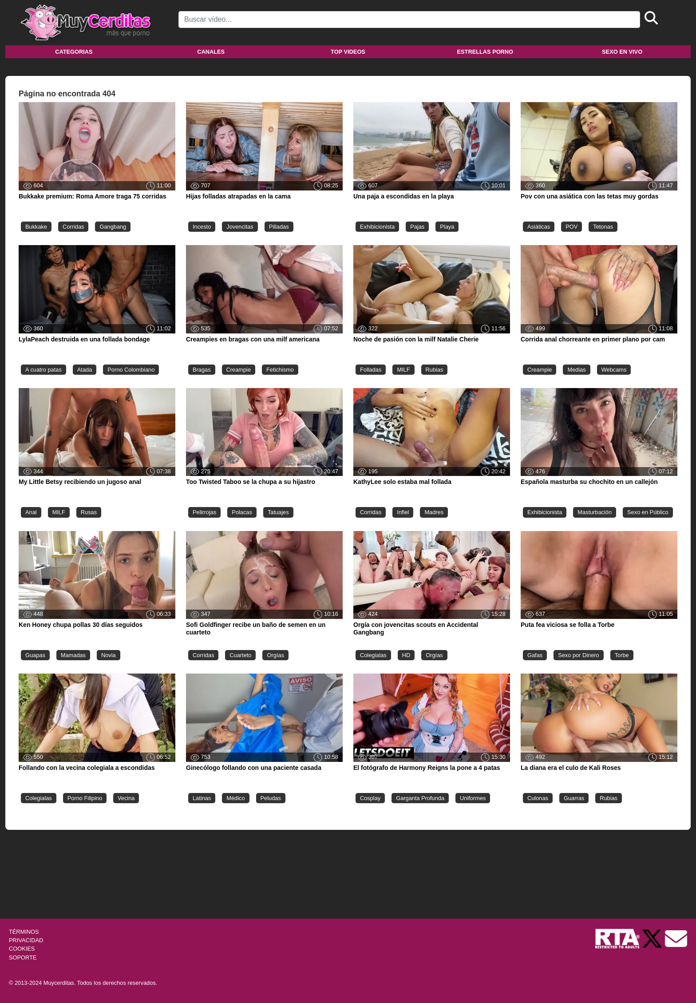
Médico (235, 798)
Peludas (271, 798)
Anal (31, 512)
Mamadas (73, 655)
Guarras (574, 798)
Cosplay (370, 798)
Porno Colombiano (130, 369)
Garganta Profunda (420, 798)
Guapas (35, 655)
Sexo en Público (647, 512)
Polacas (242, 512)
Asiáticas (538, 226)
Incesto (202, 226)
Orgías (275, 655)
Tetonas (603, 226)
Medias (576, 369)
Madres (433, 512)
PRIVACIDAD (26, 940)
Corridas (73, 226)
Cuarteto (240, 655)
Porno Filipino (84, 798)
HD (406, 655)
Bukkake (36, 226)
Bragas (202, 369)
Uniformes (473, 798)
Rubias (434, 369)
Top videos (348, 51)
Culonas (537, 798)
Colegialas (373, 655)
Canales (211, 51)
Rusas (89, 512)
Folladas (370, 369)
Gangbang (112, 226)
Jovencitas (239, 226)
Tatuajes (278, 512)
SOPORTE (22, 957)
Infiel (403, 512)
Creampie (238, 369)
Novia (108, 655)
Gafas (534, 655)
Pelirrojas (204, 512)
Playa (447, 226)
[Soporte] (676, 938)
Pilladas (279, 226)
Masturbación (594, 512)
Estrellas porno (485, 51)
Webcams (614, 369)
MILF (403, 369)
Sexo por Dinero (578, 655)
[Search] (409, 19)
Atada (84, 369)
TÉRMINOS (24, 931)
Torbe (622, 655)
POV (571, 226)
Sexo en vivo (622, 51)
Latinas (202, 798)
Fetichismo (280, 369)
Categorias (73, 51)
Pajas (417, 226)
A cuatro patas (43, 369)
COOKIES (22, 948)
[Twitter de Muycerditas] (653, 938)
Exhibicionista (377, 226)
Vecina (126, 798)
